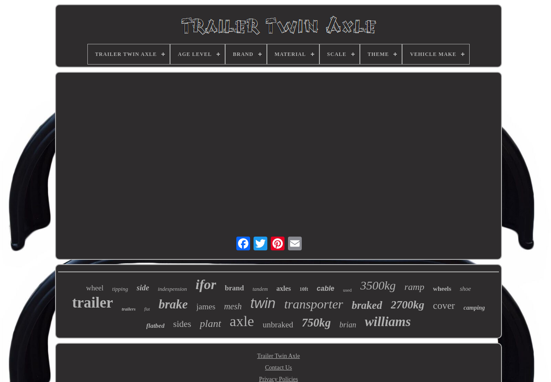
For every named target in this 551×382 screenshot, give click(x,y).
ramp (414, 286)
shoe (465, 289)
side (142, 287)
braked (367, 305)
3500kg (378, 285)
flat (147, 309)
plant (210, 323)
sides (182, 324)
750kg (316, 322)
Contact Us (278, 367)
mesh (232, 306)
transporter (313, 304)
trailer (92, 302)
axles (283, 288)
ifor (205, 284)
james (205, 306)
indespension (172, 289)
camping (474, 308)
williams (388, 321)
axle (242, 321)
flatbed (155, 325)
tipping (120, 289)
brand (234, 288)
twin (263, 303)
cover (444, 305)
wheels (442, 288)
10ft (304, 289)
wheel (95, 288)
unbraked (278, 324)
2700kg (407, 305)
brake (173, 304)
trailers (129, 308)
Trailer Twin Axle (278, 356)
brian (347, 324)
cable (325, 288)
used (347, 290)
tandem (260, 289)
